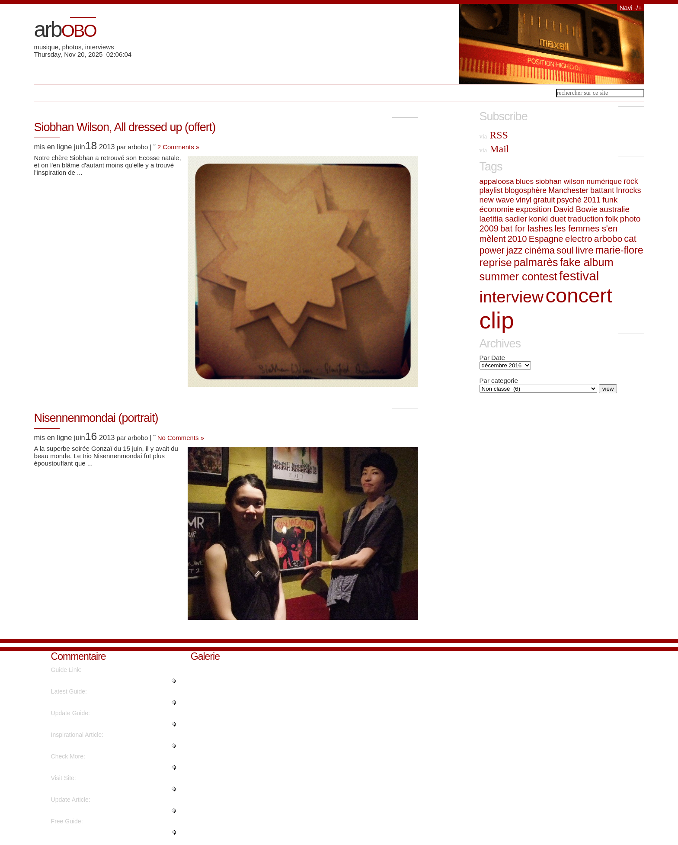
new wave (497, 200)
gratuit (544, 200)
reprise (496, 262)
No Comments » (180, 437)
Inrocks (628, 190)
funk (609, 199)
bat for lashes (526, 228)
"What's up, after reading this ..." (94, 723)
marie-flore (619, 250)
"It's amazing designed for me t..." (96, 767)
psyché (569, 200)
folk (611, 218)
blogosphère (526, 190)
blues (525, 181)
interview (512, 297)
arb (65, 29)
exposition (534, 209)
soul (565, 250)
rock (631, 181)
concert (578, 295)
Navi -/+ (630, 7)
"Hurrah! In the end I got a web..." (96, 702)
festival (579, 276)
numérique (604, 181)
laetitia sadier (504, 218)
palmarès (536, 262)
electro (578, 239)
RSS (494, 135)
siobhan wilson (560, 181)
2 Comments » (178, 147)
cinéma (539, 250)
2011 (592, 200)
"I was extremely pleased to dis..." (96, 745)
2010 (517, 239)
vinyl (523, 200)
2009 (489, 228)
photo (630, 218)
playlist (491, 190)
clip (497, 320)
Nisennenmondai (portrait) (96, 417)
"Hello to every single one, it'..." (92, 680)
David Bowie (575, 209)
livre (585, 250)
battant (602, 190)
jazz (514, 250)
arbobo (608, 239)
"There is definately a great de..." (95, 810)
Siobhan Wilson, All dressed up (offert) (124, 127)
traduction (585, 218)
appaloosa (497, 181)
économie (497, 209)
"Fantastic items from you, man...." (97, 788)
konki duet (547, 218)
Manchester (568, 190)
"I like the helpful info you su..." (92, 832)
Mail (494, 148)
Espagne (546, 239)
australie (614, 209)
